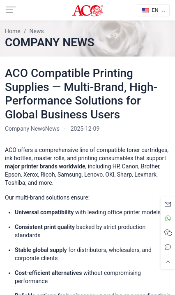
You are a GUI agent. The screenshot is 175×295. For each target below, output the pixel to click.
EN (150, 10)
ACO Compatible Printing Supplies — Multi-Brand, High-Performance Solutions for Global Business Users (81, 93)
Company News (25, 128)
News (52, 128)
